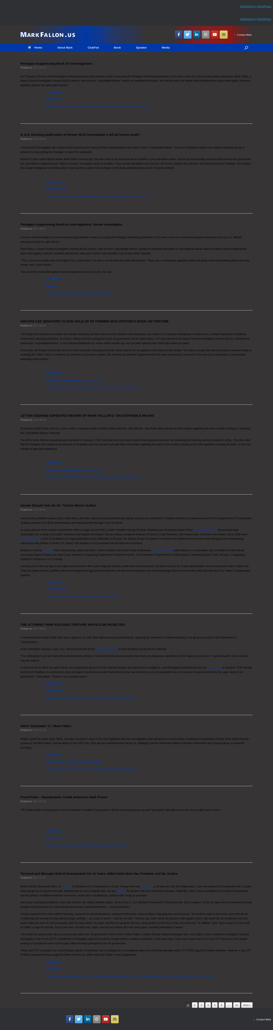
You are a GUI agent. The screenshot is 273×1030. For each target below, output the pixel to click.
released (66, 886)
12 (236, 1005)
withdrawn (34, 538)
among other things (162, 550)
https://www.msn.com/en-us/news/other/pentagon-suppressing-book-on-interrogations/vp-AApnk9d (97, 106)
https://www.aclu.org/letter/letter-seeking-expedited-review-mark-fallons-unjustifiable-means (94, 477)
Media (166, 47)
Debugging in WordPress (255, 6)
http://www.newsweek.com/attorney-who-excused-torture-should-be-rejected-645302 (90, 697)
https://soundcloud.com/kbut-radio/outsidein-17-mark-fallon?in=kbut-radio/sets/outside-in (92, 769)
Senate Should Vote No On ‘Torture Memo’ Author (58, 505)
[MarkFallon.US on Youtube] (215, 35)
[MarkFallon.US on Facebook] (179, 35)
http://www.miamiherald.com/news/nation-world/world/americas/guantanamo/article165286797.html (98, 196)
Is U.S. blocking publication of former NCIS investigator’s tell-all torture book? (80, 134)
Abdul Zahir (147, 886)
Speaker (141, 47)
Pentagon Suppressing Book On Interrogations (56, 63)
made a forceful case (107, 649)
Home (35, 47)
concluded (48, 550)
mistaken (121, 891)
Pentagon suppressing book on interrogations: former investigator (71, 224)
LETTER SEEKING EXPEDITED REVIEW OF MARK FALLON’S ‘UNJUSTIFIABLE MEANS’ (87, 415)
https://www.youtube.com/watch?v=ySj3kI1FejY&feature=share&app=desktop (86, 845)
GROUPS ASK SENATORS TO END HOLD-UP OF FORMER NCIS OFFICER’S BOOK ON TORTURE (94, 321)
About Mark (65, 47)
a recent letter (214, 667)
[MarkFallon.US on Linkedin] (197, 35)
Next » (246, 1005)
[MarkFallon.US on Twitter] (188, 35)
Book (117, 47)
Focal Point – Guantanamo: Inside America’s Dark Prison (63, 797)
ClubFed (93, 47)
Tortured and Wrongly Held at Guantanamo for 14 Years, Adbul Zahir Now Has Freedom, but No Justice (99, 873)
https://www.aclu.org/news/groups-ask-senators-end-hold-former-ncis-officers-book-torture (93, 387)
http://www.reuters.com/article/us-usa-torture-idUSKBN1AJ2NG (79, 293)
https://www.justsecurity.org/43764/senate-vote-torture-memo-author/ (82, 596)
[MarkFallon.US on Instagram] (206, 35)
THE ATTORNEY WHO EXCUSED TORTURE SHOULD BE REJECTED (72, 624)
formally (24, 538)
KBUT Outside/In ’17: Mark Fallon (45, 726)
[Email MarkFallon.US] (224, 35)
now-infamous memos (205, 530)
